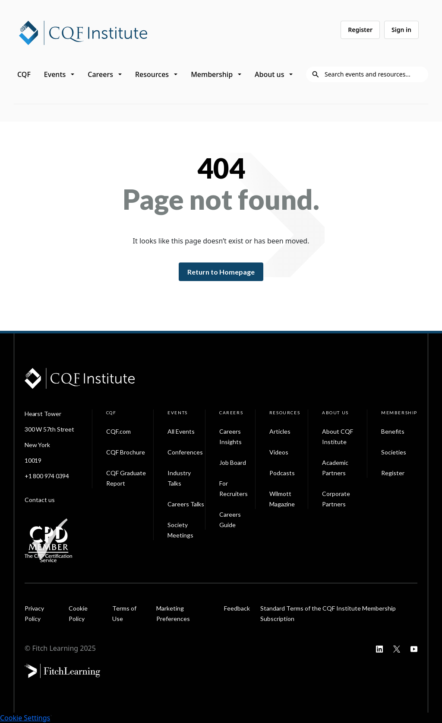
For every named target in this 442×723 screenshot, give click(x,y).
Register (360, 30)
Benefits (392, 431)
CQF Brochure (125, 452)
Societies (393, 452)
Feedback (237, 608)
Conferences (185, 452)
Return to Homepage (221, 272)
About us (269, 74)
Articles (279, 431)
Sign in (401, 30)
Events (55, 74)
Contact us (40, 499)
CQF (24, 74)
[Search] (373, 74)
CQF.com (118, 431)
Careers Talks (185, 504)
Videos (278, 452)
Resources (152, 74)
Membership (212, 74)
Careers (100, 74)
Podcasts (282, 473)
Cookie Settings (25, 718)
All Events (181, 431)
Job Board (232, 462)
